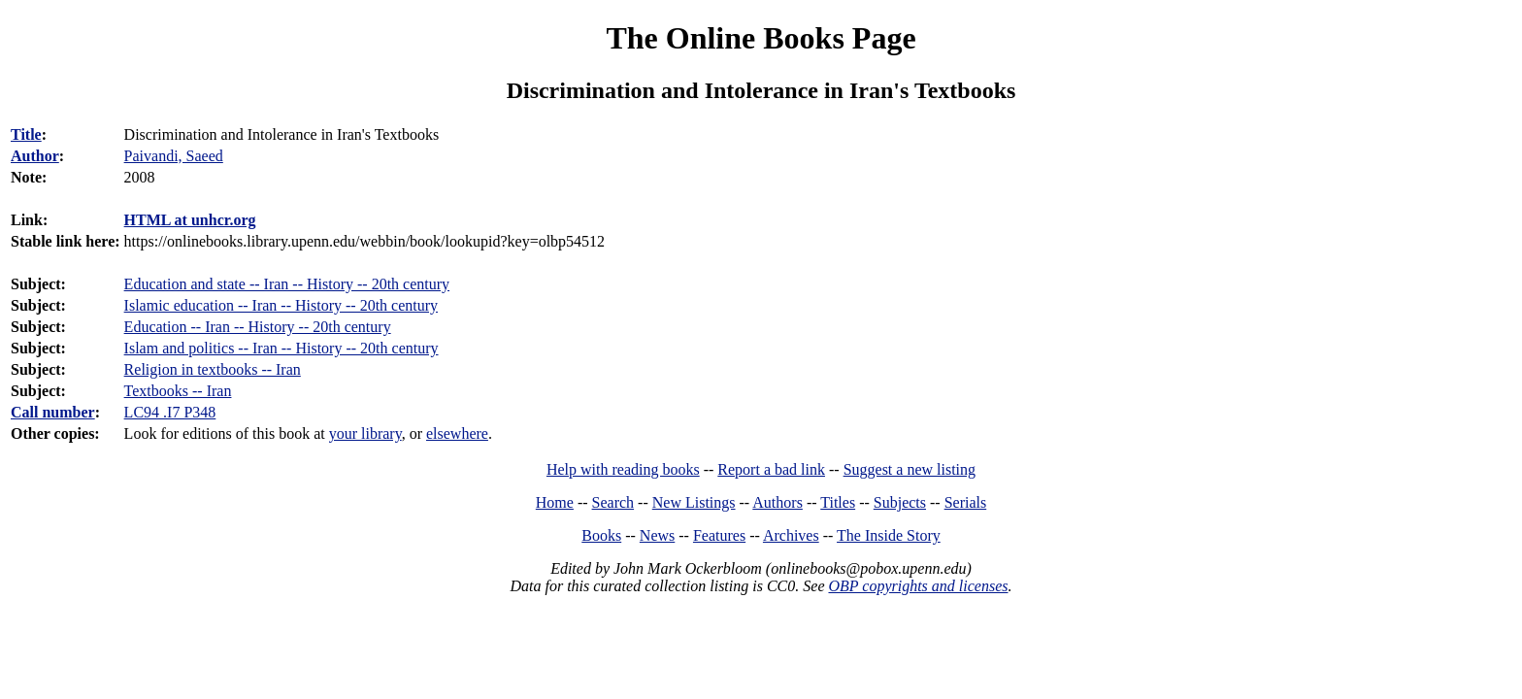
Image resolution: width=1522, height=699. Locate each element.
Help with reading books (623, 469)
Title (26, 134)
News (657, 535)
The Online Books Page (760, 37)
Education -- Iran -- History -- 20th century (257, 326)
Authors (777, 502)
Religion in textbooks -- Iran (212, 369)
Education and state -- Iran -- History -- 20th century (286, 284)
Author (35, 156)
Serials (965, 502)
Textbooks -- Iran (178, 391)
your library (365, 433)
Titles (837, 502)
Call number (53, 412)
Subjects (900, 502)
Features (719, 535)
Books (601, 535)
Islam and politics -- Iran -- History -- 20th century (281, 348)
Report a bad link (771, 469)
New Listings (694, 502)
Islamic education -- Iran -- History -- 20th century (281, 305)
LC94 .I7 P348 (170, 412)
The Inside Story (889, 535)
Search (613, 502)
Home (555, 502)
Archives (791, 535)
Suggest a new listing (910, 469)
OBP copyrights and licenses (918, 586)
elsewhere (457, 433)
